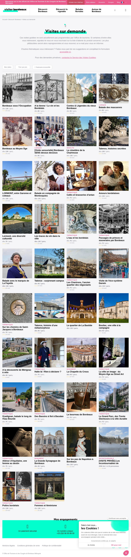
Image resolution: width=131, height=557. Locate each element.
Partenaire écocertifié (43, 67)
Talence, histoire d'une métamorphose (46, 326)
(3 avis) (39, 332)
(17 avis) (40, 285)
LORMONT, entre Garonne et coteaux (16, 194)
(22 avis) (8, 334)
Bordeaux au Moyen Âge (14, 148)
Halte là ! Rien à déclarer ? (48, 372)
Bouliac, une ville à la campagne (109, 326)
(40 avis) (72, 113)
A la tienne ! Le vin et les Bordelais (47, 107)
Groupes (111, 2)
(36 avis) (8, 110)
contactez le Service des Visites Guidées (79, 58)
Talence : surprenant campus (49, 281)
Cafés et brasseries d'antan (80, 195)
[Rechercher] (115, 10)
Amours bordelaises (109, 193)
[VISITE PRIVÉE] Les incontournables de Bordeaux (109, 462)
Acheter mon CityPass (76, 2)
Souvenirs (102, 2)
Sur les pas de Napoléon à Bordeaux (80, 460)
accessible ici (65, 52)
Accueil (4, 19)
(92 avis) (8, 153)
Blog (118, 2)
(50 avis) (72, 157)
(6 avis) (39, 200)
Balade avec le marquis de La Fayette (15, 282)
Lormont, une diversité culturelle (13, 237)
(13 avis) (72, 242)
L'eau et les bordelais (77, 238)
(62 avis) (40, 468)
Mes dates (7, 67)
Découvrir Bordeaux (14, 19)
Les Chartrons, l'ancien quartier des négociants (79, 283)
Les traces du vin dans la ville (47, 237)
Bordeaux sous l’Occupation (16, 106)
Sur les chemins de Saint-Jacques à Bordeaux (15, 328)
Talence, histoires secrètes (112, 148)
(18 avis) (8, 200)
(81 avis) (8, 288)
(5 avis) (104, 332)
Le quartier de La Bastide (79, 325)
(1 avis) (104, 153)
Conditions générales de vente (28, 546)
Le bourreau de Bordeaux (80, 414)
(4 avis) (7, 377)
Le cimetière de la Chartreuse (76, 151)
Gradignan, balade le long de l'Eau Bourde (17, 417)
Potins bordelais (10, 505)
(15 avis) (40, 113)
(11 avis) (72, 199)
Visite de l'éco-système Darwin (110, 282)
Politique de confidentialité (51, 546)
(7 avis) (7, 243)
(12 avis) (104, 198)
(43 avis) (104, 288)
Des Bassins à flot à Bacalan (49, 416)
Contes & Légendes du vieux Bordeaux (81, 107)
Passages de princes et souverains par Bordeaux (111, 239)
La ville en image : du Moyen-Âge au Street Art (111, 373)
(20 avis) (72, 289)
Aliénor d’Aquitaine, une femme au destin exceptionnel (14, 462)
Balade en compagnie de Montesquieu (47, 194)
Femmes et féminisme (46, 505)
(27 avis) (72, 376)
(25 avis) (72, 419)
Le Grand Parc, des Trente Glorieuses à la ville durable (113, 417)
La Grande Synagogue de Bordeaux (47, 462)
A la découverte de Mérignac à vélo (16, 371)
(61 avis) (40, 510)
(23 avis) (40, 421)
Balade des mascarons (110, 107)
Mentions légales (8, 546)
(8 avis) (39, 157)
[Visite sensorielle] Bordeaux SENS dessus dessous (49, 151)
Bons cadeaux (90, 2)
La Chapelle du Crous (78, 372)
